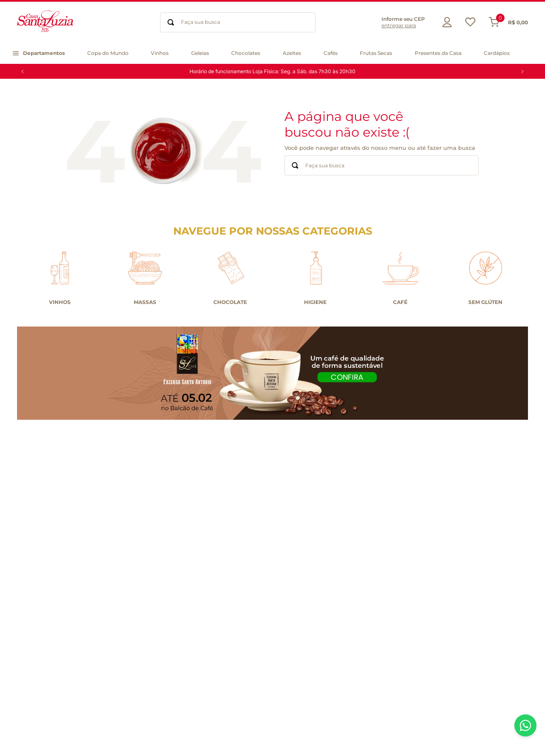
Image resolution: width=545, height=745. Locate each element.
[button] (397, 22)
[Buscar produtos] (170, 22)
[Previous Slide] (22, 71)
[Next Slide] (522, 71)
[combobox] (238, 22)
